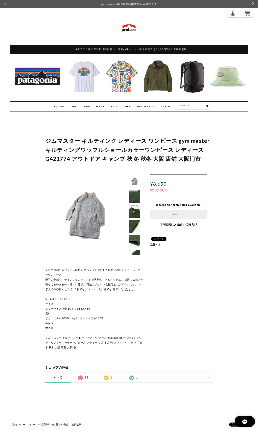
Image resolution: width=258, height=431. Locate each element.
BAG (87, 106)
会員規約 (77, 424)
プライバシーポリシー (22, 424)
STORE (166, 106)
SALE (114, 106)
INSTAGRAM (146, 106)
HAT (75, 106)
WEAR (100, 106)
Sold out (178, 214)
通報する (155, 244)
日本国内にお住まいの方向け (178, 224)
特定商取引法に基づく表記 (53, 424)
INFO (127, 106)
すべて (58, 377)
